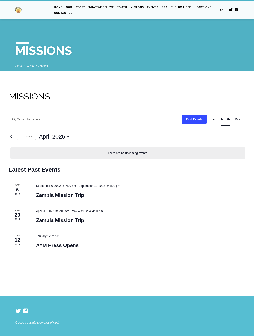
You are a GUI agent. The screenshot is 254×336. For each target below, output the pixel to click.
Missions (137, 7)
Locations (203, 7)
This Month (26, 136)
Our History (75, 7)
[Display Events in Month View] (225, 119)
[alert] (127, 153)
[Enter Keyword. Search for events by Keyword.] (95, 119)
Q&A (164, 7)
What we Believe (101, 7)
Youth (122, 7)
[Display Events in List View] (214, 119)
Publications (181, 7)
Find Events (194, 119)
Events (152, 7)
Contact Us (63, 13)
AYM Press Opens (57, 245)
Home (58, 7)
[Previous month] (11, 136)
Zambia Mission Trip (60, 195)
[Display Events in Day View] (237, 119)
